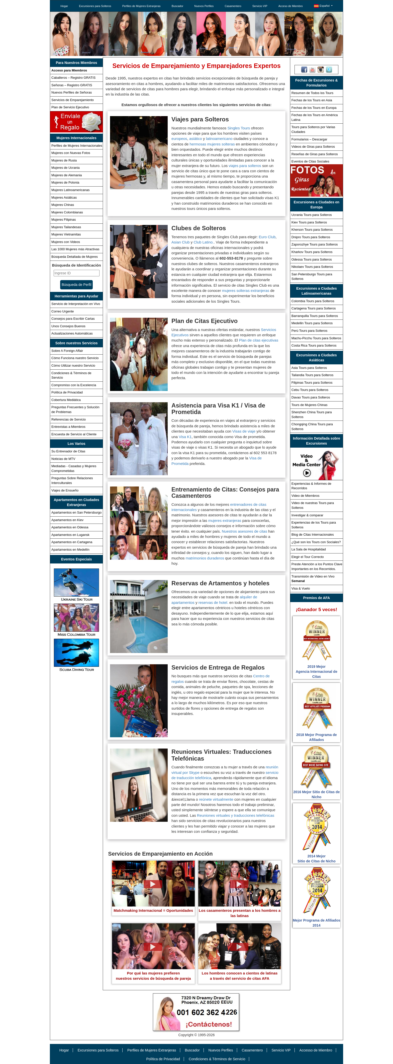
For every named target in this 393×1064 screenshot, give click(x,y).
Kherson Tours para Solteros (312, 229)
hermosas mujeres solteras (212, 144)
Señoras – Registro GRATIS (71, 85)
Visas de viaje (243, 431)
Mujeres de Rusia (64, 160)
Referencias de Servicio (68, 419)
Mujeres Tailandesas (66, 227)
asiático (195, 138)
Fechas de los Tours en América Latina (314, 117)
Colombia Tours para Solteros (312, 301)
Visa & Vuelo (300, 588)
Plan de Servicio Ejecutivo (70, 107)
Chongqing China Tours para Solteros (312, 426)
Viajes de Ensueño (64, 490)
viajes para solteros (245, 165)
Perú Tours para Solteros (309, 331)
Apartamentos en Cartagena (71, 542)
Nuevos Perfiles (204, 6)
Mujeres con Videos (65, 242)
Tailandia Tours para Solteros (312, 375)
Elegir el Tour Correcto (307, 557)
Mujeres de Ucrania (65, 168)
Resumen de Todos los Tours (312, 93)
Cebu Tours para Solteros (309, 390)
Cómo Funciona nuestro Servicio (75, 358)
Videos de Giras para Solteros (313, 146)
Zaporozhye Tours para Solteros (314, 244)
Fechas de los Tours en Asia (311, 100)
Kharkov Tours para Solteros (312, 252)
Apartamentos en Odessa (69, 527)
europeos (179, 138)
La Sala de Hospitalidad (308, 549)
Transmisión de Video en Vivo (313, 579)
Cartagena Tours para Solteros (313, 308)
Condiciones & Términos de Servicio (71, 375)
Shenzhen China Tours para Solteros (311, 414)
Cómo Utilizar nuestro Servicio (73, 365)
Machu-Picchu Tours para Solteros (316, 338)
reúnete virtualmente (216, 799)
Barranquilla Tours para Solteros (314, 316)
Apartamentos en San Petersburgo (76, 512)
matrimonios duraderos (205, 558)
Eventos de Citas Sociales (310, 161)
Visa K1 (185, 437)
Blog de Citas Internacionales (312, 534)
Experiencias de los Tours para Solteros (313, 525)
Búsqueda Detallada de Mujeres (74, 257)
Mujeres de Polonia (65, 182)
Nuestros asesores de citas (244, 531)
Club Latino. (203, 242)
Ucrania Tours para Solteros (311, 215)
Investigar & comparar (307, 515)
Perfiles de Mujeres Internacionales (76, 145)
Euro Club (267, 237)
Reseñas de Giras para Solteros (314, 154)
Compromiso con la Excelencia (73, 385)
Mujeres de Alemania (66, 175)
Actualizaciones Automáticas (72, 333)
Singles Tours (239, 128)
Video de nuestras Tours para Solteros (312, 505)
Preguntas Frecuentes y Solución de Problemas (75, 409)
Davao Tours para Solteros (310, 397)
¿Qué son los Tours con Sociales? (316, 542)
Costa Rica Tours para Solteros (314, 345)
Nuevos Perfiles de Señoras (71, 92)
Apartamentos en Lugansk (70, 535)
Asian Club (180, 242)
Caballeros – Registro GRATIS (73, 77)
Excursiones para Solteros (95, 6)
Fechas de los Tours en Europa (314, 108)
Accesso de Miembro (316, 1050)
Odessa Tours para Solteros (311, 259)
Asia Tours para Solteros (309, 368)
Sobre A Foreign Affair (67, 351)
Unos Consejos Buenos (68, 326)
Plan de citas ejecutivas (258, 340)
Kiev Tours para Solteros (309, 222)
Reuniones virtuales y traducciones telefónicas (235, 815)
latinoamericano (219, 138)
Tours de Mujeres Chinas (309, 405)
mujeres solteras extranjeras (245, 290)
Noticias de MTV (63, 459)
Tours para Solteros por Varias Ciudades (313, 129)
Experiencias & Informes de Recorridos (311, 486)
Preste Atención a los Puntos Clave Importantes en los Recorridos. (316, 566)
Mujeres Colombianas (67, 212)
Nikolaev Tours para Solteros (312, 267)
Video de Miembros (305, 496)
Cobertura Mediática (66, 400)
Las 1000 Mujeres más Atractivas (75, 249)
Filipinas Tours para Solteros (312, 382)
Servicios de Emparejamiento (72, 100)
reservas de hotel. (214, 602)
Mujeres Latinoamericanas (70, 190)
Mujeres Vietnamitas (66, 234)
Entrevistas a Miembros (68, 427)
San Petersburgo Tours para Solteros (311, 276)
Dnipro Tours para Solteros (310, 237)
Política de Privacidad (67, 392)
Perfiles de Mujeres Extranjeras (141, 6)
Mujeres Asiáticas (64, 197)
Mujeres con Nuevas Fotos (70, 153)
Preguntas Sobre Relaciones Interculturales (72, 480)
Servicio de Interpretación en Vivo (75, 304)
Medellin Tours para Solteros (312, 323)
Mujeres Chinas (62, 205)
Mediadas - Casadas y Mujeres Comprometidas (73, 468)
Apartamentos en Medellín (70, 549)
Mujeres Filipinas (63, 219)
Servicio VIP (259, 6)
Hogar (64, 6)
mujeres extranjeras (224, 520)
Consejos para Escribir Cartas (73, 318)
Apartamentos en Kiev (67, 520)
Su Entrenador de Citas (68, 451)
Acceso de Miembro (290, 6)
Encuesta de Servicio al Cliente (73, 434)
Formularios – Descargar (309, 139)
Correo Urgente (62, 311)
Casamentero (233, 6)
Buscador (177, 6)
